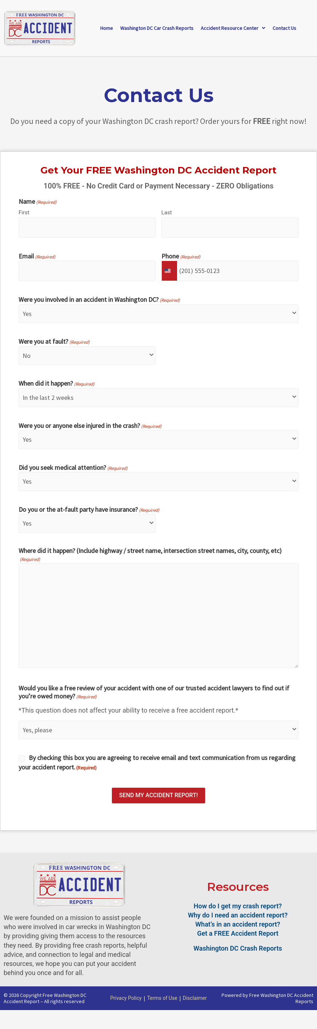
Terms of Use (162, 998)
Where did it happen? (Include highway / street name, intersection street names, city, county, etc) (150, 555)
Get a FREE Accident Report (237, 933)
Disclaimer (195, 998)
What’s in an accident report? (237, 924)
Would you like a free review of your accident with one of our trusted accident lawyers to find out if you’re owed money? (154, 692)
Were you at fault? (54, 342)
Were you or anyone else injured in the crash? (90, 426)
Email (37, 256)
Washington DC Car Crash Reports (156, 28)
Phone (180, 256)
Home (106, 28)
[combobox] (169, 271)
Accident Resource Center (233, 28)
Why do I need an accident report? (238, 915)
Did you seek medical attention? (73, 468)
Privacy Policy (125, 998)
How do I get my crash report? (238, 906)
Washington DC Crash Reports (237, 948)
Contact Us (284, 28)
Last (166, 212)
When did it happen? (56, 383)
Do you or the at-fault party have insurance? (89, 510)
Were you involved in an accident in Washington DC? (99, 300)
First (24, 212)
